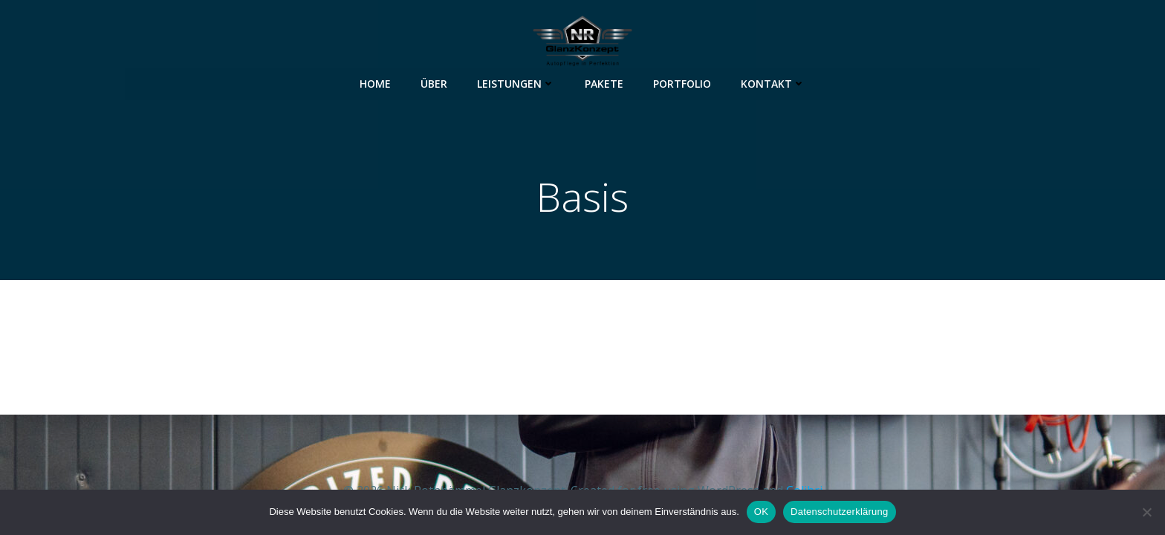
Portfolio (682, 82)
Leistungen (516, 82)
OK (761, 511)
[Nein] (1146, 512)
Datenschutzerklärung (839, 511)
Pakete (604, 82)
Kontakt (773, 82)
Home (375, 82)
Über (434, 82)
